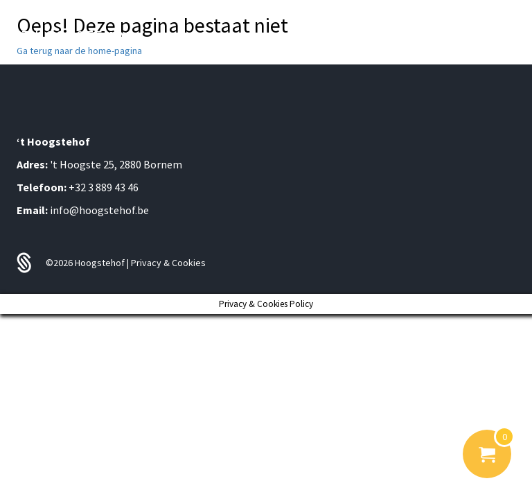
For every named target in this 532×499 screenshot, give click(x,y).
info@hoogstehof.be (99, 210)
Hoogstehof (101, 262)
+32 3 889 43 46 (104, 187)
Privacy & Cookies (168, 262)
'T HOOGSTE (75, 36)
